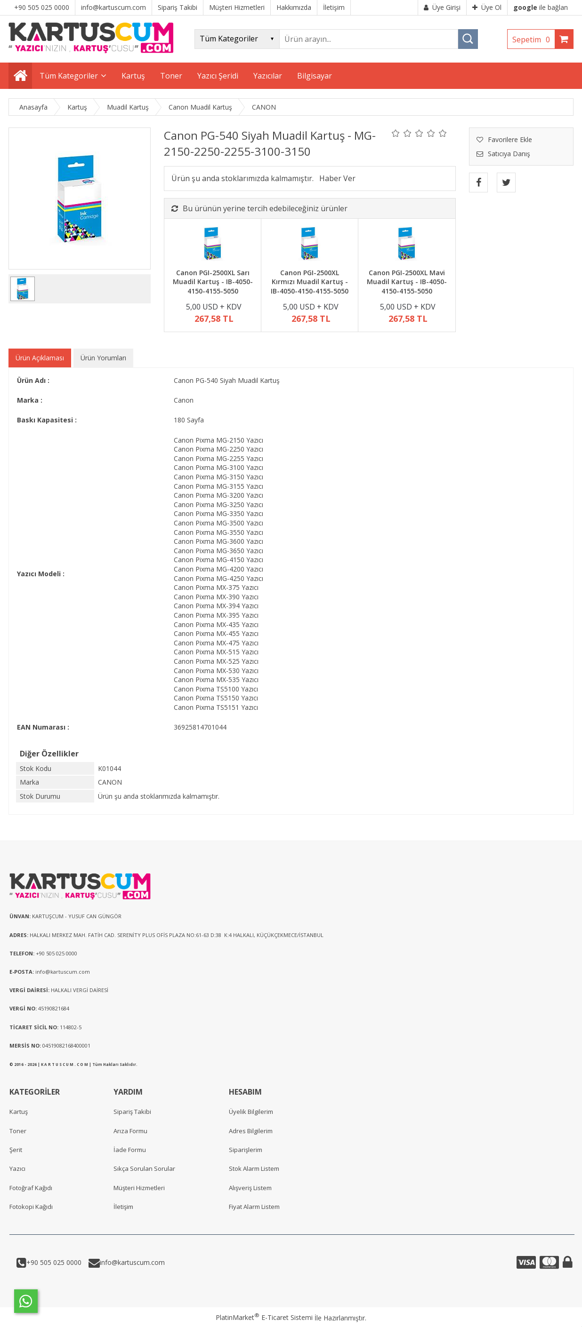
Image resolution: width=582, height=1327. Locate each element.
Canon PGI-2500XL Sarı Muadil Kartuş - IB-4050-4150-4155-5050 (213, 281)
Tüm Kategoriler (69, 76)
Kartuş (18, 1111)
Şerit (15, 1149)
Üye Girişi (442, 7)
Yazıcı (17, 1168)
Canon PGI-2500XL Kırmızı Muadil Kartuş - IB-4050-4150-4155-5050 (309, 281)
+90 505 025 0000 (53, 1262)
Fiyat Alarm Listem (254, 1206)
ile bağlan (540, 7)
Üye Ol (486, 7)
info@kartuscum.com (132, 1262)
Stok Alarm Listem (254, 1168)
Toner (17, 1131)
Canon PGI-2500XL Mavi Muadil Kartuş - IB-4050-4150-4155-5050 (407, 281)
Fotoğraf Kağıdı (30, 1188)
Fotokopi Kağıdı (31, 1206)
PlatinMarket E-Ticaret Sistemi (264, 1317)
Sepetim (533, 39)
